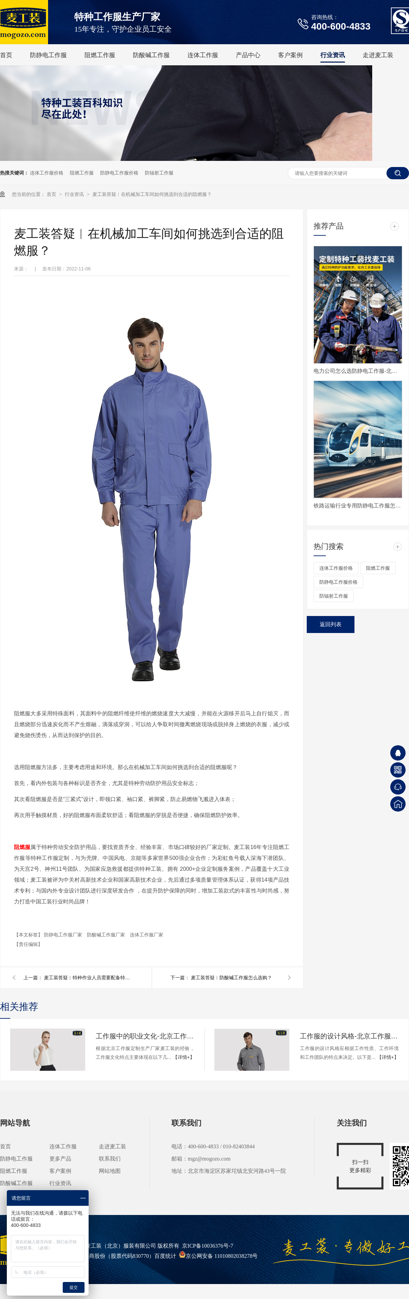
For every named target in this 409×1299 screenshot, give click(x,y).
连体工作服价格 (46, 173)
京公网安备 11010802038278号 (218, 1256)
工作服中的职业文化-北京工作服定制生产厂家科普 (145, 1036)
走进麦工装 (378, 55)
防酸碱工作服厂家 (106, 934)
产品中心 (248, 55)
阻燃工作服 (100, 55)
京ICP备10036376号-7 (207, 1246)
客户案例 (290, 55)
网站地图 (110, 1171)
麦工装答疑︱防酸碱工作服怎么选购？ (231, 977)
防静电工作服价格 (119, 173)
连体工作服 (202, 55)
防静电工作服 (48, 55)
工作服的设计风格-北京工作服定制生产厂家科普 (349, 1036)
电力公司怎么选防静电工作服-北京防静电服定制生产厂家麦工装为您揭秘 (358, 371)
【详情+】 (184, 1057)
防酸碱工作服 (151, 55)
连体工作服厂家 (146, 934)
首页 (6, 55)
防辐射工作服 (159, 173)
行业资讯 (332, 55)
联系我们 (110, 1159)
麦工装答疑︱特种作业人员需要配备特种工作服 (88, 977)
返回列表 (331, 624)
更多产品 (60, 1159)
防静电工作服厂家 (64, 934)
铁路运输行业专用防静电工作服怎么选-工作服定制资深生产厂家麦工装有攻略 (358, 506)
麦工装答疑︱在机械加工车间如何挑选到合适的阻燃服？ (152, 194)
